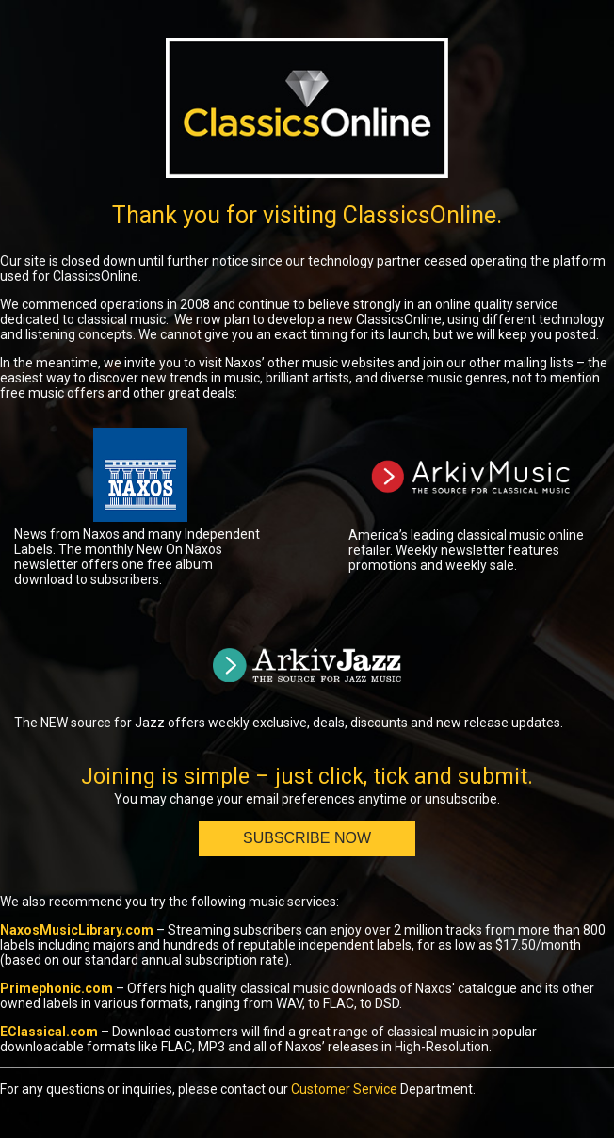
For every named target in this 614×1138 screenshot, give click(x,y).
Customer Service (344, 1089)
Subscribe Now (307, 838)
